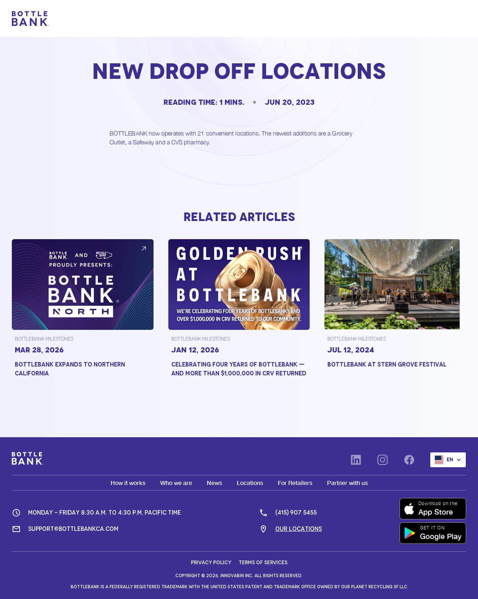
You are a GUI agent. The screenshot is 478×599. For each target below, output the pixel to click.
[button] (455, 18)
